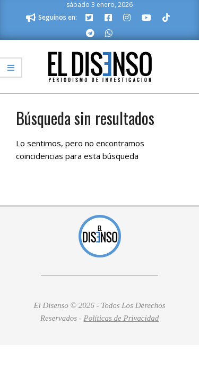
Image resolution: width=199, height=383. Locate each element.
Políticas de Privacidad (121, 318)
